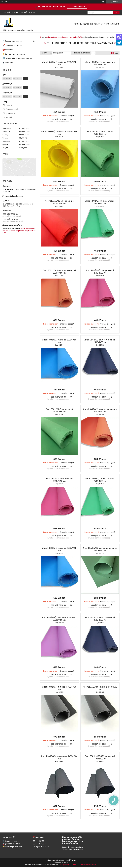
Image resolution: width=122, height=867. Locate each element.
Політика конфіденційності (88, 865)
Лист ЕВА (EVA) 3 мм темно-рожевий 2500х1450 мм (59, 618)
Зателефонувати (77, 6)
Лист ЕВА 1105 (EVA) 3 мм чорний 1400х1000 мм (100, 757)
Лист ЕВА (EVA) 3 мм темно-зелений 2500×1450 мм (100, 549)
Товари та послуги (91, 24)
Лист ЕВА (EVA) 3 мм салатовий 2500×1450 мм (100, 479)
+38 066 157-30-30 (39, 844)
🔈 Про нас (7, 63)
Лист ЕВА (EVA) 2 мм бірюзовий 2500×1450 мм (100, 63)
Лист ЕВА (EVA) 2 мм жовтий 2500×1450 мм (59, 132)
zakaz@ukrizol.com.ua (14, 196)
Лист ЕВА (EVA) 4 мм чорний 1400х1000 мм (59, 757)
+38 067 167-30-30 (39, 841)
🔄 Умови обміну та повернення (17, 58)
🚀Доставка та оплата (12, 45)
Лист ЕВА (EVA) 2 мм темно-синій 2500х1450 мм (100, 341)
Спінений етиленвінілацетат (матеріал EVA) (64, 37)
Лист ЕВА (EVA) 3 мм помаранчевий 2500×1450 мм (100, 410)
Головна (78, 24)
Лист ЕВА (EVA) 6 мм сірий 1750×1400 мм (100, 688)
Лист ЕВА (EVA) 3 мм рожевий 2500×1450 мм (59, 479)
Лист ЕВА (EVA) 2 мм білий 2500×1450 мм (59, 63)
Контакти (114, 24)
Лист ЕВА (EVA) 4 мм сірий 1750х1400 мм (59, 688)
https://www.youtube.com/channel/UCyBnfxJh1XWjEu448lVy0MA (18, 230)
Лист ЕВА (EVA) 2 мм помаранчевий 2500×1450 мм (59, 271)
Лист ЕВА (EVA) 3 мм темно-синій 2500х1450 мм (100, 618)
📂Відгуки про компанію (13, 54)
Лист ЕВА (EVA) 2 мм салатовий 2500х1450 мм (100, 202)
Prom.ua (73, 860)
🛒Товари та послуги (12, 41)
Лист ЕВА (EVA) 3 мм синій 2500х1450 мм (59, 549)
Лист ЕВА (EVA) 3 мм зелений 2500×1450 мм (59, 410)
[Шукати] (116, 12)
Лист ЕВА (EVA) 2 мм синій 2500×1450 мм (59, 341)
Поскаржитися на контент (68, 865)
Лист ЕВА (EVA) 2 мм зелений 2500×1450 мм (100, 132)
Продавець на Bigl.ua (61, 862)
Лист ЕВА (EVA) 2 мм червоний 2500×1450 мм (59, 202)
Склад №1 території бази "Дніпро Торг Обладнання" (73, 848)
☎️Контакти (7, 50)
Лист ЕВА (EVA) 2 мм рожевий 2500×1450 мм (100, 271)
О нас (106, 24)
